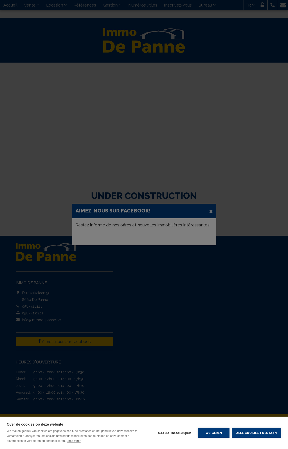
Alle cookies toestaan (256, 433)
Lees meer (74, 440)
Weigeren (213, 433)
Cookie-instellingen (174, 433)
